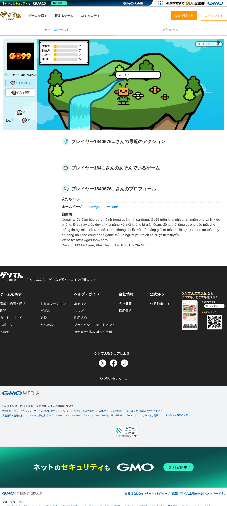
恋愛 (43, 317)
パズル (45, 310)
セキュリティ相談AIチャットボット (144, 410)
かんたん (46, 324)
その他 (5, 331)
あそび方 (80, 303)
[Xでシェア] (102, 363)
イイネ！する (20, 83)
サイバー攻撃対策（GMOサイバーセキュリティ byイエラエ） (58, 415)
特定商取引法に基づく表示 (93, 331)
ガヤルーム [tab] (170, 30)
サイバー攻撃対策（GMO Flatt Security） (116, 415)
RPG (3, 310)
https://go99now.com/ (102, 207)
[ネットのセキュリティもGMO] (35, 3)
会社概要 (125, 303)
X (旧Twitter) (159, 303)
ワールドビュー (206, 44)
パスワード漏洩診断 (84, 410)
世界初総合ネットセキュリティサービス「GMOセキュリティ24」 (35, 410)
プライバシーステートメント (94, 324)
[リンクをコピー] (124, 363)
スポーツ (6, 324)
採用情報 (125, 310)
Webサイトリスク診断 (110, 410)
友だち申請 (20, 92)
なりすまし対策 (150, 415)
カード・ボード (11, 317)
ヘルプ (79, 310)
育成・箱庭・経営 (12, 303)
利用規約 (80, 317)
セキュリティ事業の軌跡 (175, 415)
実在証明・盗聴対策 (12, 415)
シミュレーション (53, 303)
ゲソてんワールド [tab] (56, 30)
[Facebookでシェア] (113, 363)
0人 (78, 199)
